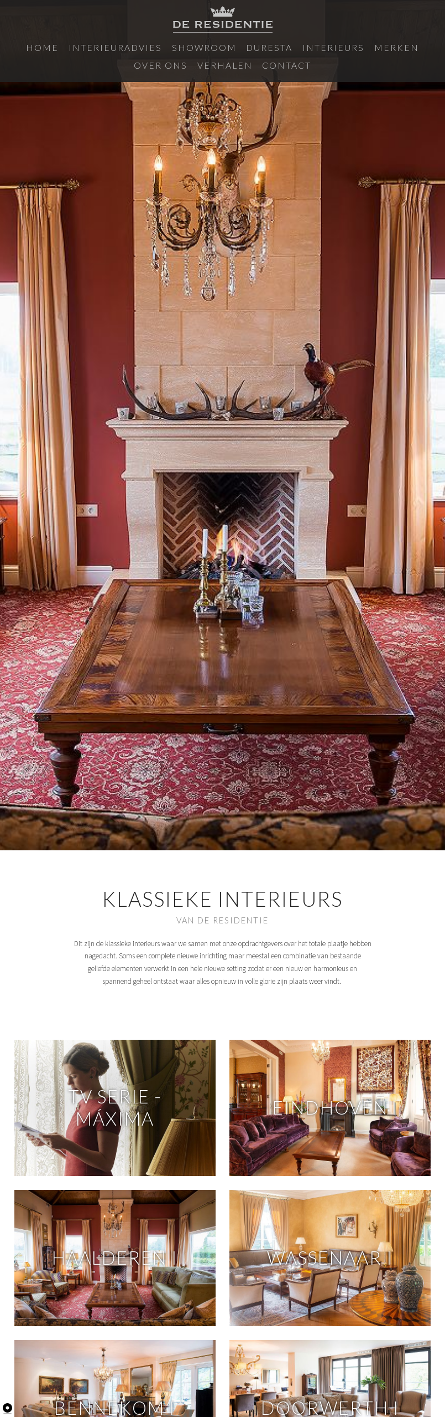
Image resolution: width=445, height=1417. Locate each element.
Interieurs (257, 46)
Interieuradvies (89, 46)
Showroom (157, 46)
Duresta (207, 46)
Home (33, 46)
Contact (222, 62)
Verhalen (402, 46)
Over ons (352, 46)
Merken (307, 46)
